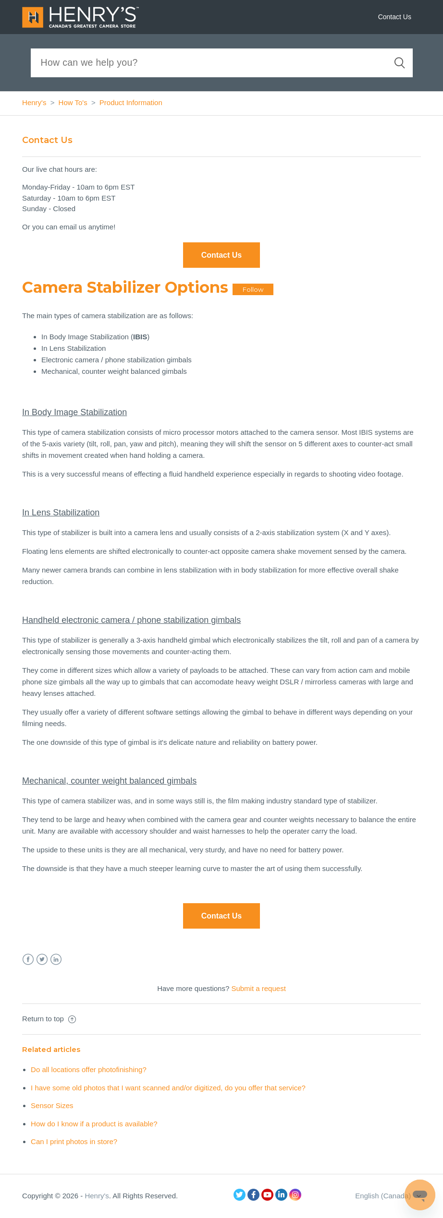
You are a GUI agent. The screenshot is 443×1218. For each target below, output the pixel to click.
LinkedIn (56, 960)
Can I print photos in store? (74, 1141)
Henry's (34, 102)
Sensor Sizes (52, 1105)
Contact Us (394, 17)
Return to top (49, 1019)
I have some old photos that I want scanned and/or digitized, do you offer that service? (168, 1088)
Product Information (130, 102)
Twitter (42, 960)
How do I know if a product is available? (94, 1124)
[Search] (222, 62)
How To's (73, 102)
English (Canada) (384, 1196)
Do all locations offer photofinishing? (89, 1069)
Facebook (28, 960)
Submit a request (258, 988)
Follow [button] (253, 289)
